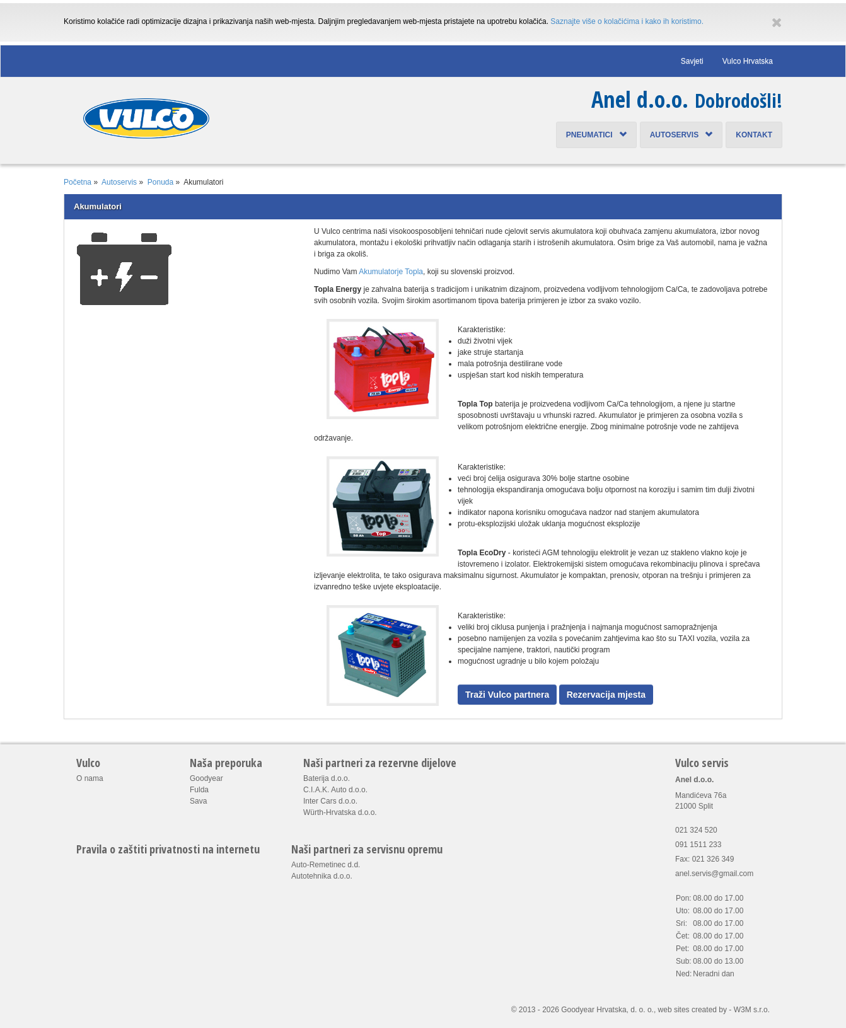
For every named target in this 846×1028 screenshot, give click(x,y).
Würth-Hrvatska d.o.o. (340, 812)
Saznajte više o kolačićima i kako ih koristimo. (627, 21)
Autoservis (681, 134)
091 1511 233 (698, 844)
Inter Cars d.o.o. (330, 801)
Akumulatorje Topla (391, 271)
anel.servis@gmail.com (714, 873)
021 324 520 (696, 830)
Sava (198, 801)
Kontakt (754, 134)
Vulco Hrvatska (747, 61)
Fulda (199, 789)
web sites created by (692, 1009)
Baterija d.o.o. (326, 778)
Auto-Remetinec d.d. (325, 864)
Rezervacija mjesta (606, 695)
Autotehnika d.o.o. (321, 876)
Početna (77, 182)
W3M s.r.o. (752, 1009)
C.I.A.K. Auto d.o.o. (335, 789)
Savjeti (692, 61)
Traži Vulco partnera (507, 695)
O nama (89, 778)
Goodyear (206, 778)
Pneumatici (596, 134)
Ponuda (160, 182)
